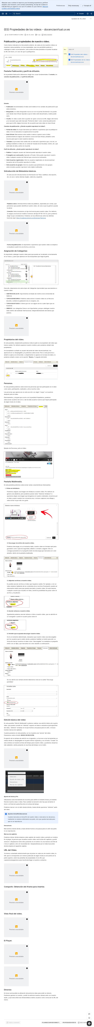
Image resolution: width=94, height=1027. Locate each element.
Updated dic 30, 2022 (78, 19)
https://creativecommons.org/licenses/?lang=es (31, 218)
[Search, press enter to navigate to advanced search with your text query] (44, 13)
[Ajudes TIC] (10, 13)
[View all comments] (89, 1014)
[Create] (80, 13)
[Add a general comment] (13, 1022)
